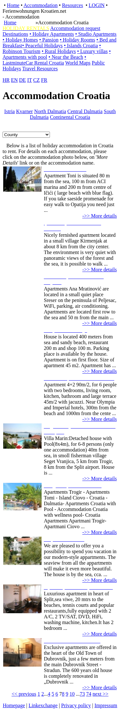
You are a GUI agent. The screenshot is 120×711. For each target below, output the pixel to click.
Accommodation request (75, 28)
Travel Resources (40, 68)
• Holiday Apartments (51, 34)
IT (29, 80)
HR (6, 80)
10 (72, 694)
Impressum (105, 705)
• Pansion (48, 40)
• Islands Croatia (81, 45)
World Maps (78, 63)
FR (44, 80)
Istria (9, 111)
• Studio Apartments (95, 34)
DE (22, 80)
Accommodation (40, 5)
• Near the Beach (66, 57)
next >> (100, 694)
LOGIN (97, 5)
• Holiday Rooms (77, 40)
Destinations (15, 34)
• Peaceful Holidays (42, 45)
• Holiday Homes (20, 40)
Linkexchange (43, 705)
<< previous (24, 694)
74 (88, 694)
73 (82, 694)
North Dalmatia (50, 111)
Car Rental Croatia (45, 63)
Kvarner (24, 111)
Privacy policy (76, 705)
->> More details (99, 216)
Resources (72, 5)
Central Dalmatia (85, 111)
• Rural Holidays (59, 51)
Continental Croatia (70, 117)
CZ (36, 80)
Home (13, 5)
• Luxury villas (92, 51)
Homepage (14, 705)
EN (14, 80)
